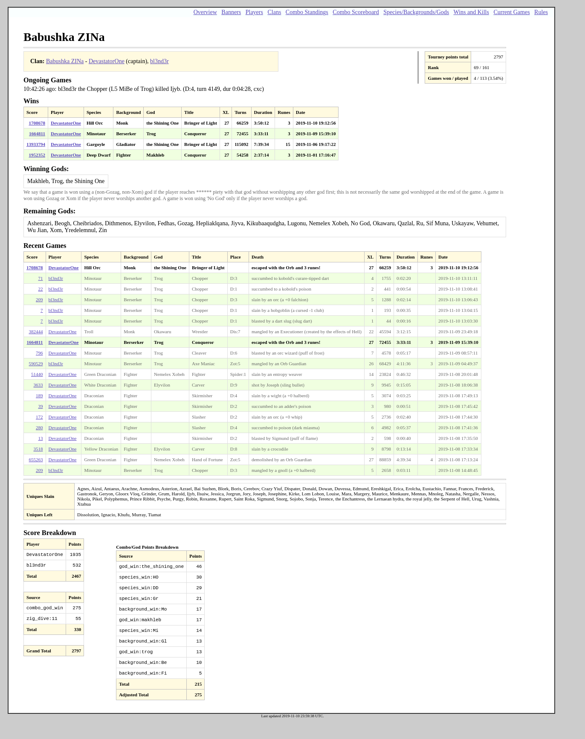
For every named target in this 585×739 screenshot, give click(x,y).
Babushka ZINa (65, 61)
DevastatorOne (107, 61)
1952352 (37, 154)
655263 (36, 459)
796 (39, 352)
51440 (37, 374)
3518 (38, 448)
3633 (38, 384)
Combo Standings (307, 12)
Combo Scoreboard (356, 12)
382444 (36, 331)
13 (40, 438)
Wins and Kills (471, 12)
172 (39, 416)
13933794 (35, 144)
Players (254, 12)
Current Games (511, 12)
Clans (274, 12)
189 (39, 395)
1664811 (37, 133)
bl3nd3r (159, 61)
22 (40, 288)
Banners (231, 12)
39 (40, 406)
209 (39, 299)
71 (40, 278)
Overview (205, 12)
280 (39, 427)
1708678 (37, 122)
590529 (36, 363)
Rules (541, 12)
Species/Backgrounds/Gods (416, 12)
